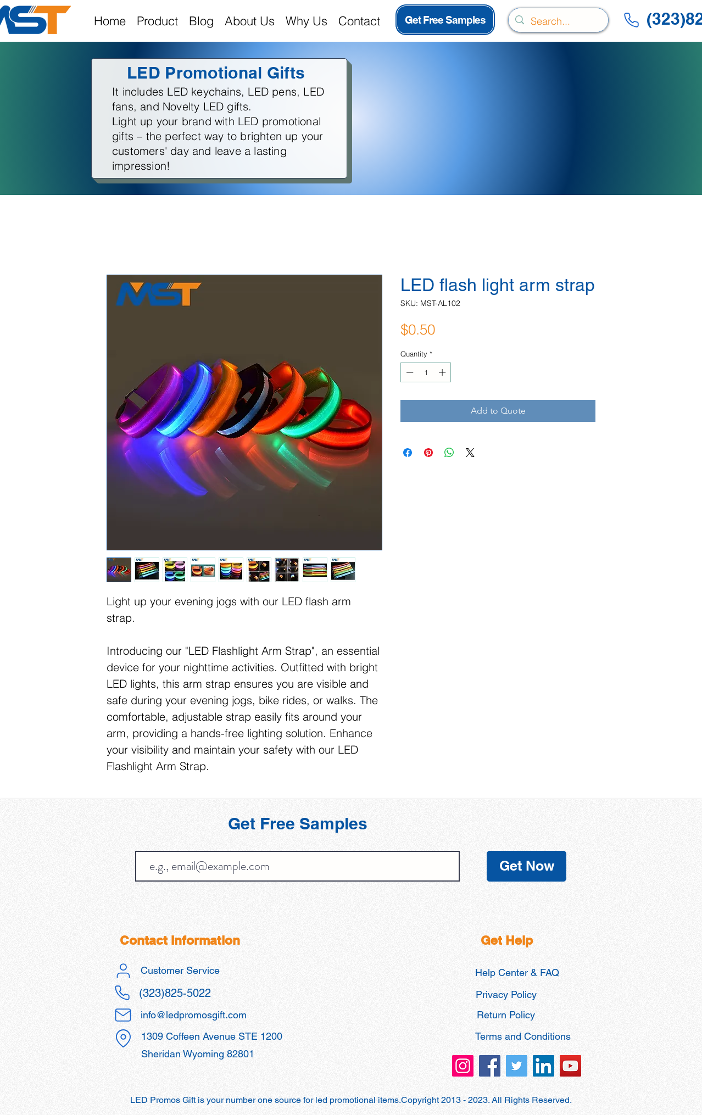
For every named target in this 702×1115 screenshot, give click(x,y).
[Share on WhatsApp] (449, 452)
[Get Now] (526, 866)
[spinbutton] (426, 372)
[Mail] (123, 1015)
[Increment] (443, 372)
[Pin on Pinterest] (428, 452)
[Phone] (631, 20)
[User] (123, 971)
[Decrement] (408, 372)
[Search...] (558, 21)
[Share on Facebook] (407, 452)
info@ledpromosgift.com (194, 1015)
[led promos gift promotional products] (462, 1066)
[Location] (123, 1039)
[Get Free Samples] (445, 20)
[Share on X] (470, 452)
